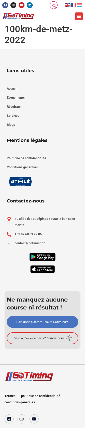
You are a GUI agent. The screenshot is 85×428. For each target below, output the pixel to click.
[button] (79, 16)
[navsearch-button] (54, 5)
